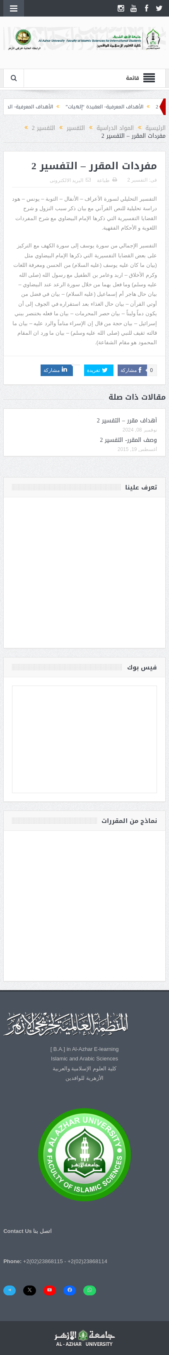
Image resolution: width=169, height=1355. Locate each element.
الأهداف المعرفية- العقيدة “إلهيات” (100, 106)
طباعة (107, 180)
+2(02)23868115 (43, 1261)
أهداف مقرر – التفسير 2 (127, 420)
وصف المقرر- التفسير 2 (128, 440)
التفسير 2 (137, 180)
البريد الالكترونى (70, 180)
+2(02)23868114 (87, 1261)
